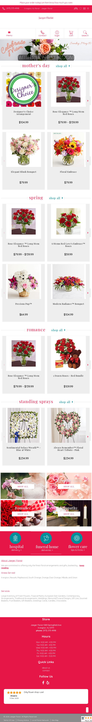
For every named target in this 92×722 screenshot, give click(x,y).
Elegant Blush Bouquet (23, 171)
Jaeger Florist (46, 17)
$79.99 (24, 182)
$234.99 (24, 458)
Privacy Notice (23, 720)
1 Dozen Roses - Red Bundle (68, 375)
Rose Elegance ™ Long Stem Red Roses (68, 112)
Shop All (61, 66)
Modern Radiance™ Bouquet (68, 303)
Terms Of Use (9, 720)
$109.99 (68, 386)
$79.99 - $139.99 (68, 122)
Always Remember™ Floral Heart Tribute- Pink (68, 448)
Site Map (55, 720)
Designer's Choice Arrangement (24, 112)
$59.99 (68, 254)
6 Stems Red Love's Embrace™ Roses (68, 245)
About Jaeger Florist (11, 560)
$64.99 (24, 314)
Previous (3, 100)
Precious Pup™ (23, 303)
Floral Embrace (68, 171)
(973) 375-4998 (12, 8)
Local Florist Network (40, 720)
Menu (9, 35)
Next (88, 100)
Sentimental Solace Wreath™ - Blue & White (24, 448)
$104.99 (23, 122)
